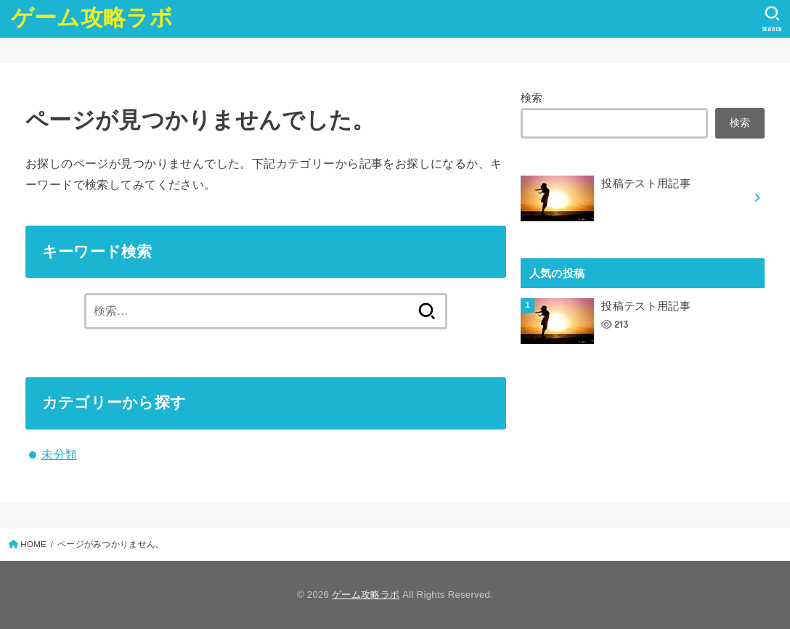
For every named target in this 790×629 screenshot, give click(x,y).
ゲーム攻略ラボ (92, 17)
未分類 (59, 454)
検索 (532, 98)
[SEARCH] (772, 19)
